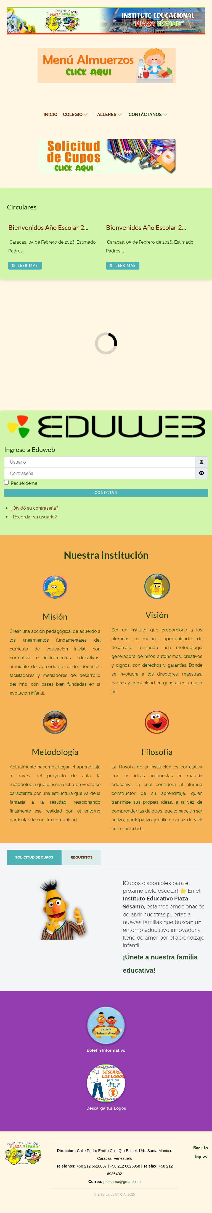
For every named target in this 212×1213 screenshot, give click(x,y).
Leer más (25, 265)
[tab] (34, 857)
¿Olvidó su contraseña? (34, 508)
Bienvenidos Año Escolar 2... (48, 227)
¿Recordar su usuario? (34, 517)
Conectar (106, 493)
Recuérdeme (24, 483)
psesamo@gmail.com (122, 1181)
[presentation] (34, 857)
